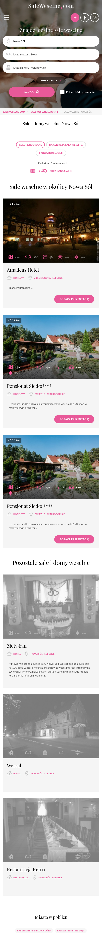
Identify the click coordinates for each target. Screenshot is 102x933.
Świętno (40, 394)
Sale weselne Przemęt (71, 930)
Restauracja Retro (26, 869)
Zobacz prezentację (74, 299)
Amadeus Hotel (23, 270)
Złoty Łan (17, 646)
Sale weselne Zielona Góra (34, 930)
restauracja (21, 877)
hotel (17, 654)
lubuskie (57, 278)
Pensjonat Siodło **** (30, 506)
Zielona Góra (42, 278)
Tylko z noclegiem (51, 152)
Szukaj (31, 92)
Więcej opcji (51, 80)
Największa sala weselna (66, 144)
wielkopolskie (56, 394)
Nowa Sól (37, 654)
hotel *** (18, 278)
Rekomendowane (30, 144)
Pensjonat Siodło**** (29, 386)
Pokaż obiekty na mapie (80, 92)
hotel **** (19, 394)
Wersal (14, 765)
